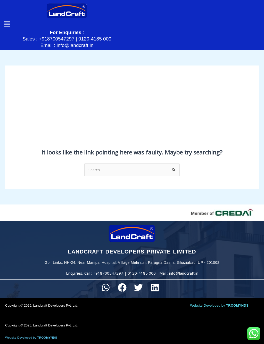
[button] (8, 18)
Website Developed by (219, 299)
